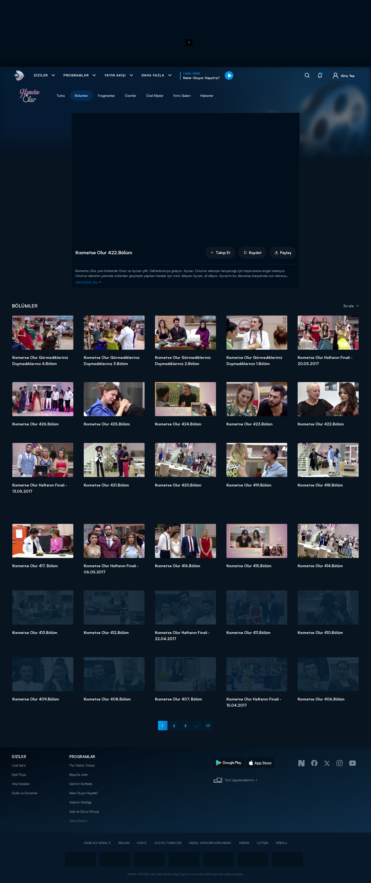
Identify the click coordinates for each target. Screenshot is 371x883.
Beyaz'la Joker (78, 774)
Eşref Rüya (19, 774)
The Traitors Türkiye (82, 765)
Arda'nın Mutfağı (80, 802)
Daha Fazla (76, 821)
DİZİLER (19, 756)
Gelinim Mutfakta (80, 784)
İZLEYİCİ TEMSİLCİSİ (167, 843)
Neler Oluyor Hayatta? (83, 793)
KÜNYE (142, 843)
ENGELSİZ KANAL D (97, 843)
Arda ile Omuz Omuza (84, 811)
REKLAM (124, 843)
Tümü (61, 96)
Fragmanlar (106, 96)
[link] (18, 75)
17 (208, 726)
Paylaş (282, 252)
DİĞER (280, 843)
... (197, 726)
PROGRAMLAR (82, 756)
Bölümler (81, 96)
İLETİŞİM (262, 843)
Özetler (130, 96)
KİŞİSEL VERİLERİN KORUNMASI (210, 843)
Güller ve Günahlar (25, 793)
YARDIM (244, 843)
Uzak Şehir (19, 765)
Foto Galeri (181, 96)
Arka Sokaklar (21, 784)
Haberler (206, 96)
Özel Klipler (154, 96)
